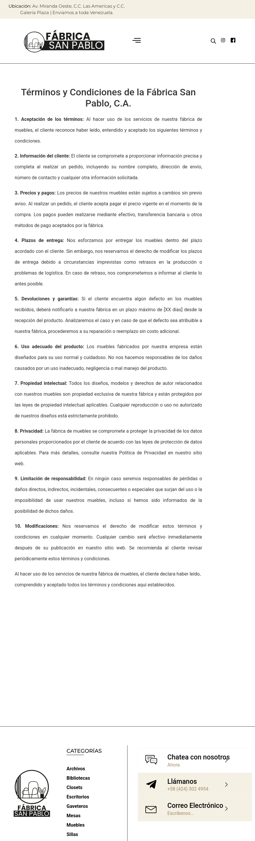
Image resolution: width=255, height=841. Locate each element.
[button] (136, 41)
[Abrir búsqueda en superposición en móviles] (213, 41)
